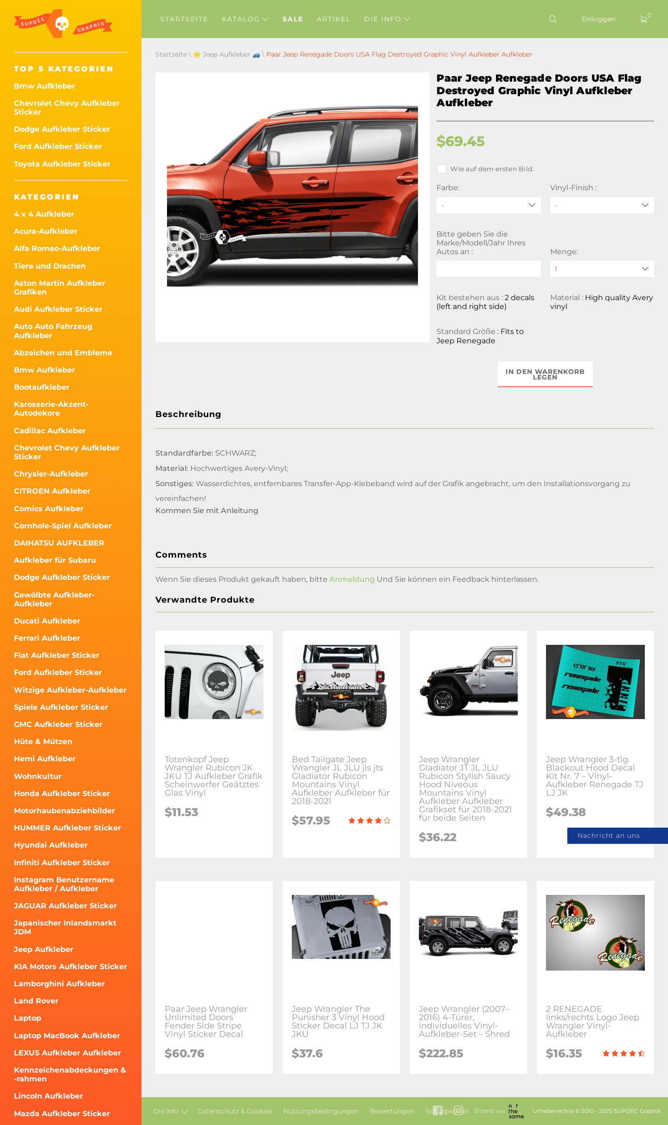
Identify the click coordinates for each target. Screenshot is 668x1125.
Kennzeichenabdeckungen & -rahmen (70, 1074)
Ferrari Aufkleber (47, 638)
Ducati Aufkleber (47, 621)
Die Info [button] (387, 19)
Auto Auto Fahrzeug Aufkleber (53, 331)
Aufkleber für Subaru (55, 560)
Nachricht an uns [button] (609, 835)
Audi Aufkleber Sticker (58, 309)
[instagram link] (458, 1111)
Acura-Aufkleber (45, 231)
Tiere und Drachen (50, 266)
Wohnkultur (38, 776)
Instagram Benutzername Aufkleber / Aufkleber (64, 884)
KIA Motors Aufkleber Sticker (70, 966)
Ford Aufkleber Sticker (58, 146)
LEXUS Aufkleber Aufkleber (67, 1052)
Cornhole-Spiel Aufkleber (63, 525)
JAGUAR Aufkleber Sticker (65, 905)
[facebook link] (438, 1111)
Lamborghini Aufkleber (59, 983)
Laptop (27, 1018)
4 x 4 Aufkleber (44, 214)
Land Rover (36, 1000)
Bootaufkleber (42, 387)
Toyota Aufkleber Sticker (62, 164)
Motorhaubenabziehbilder (64, 810)
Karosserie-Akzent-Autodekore (51, 409)
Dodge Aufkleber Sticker (62, 129)
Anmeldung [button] (352, 579)
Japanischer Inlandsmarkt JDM (65, 927)
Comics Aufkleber (49, 508)
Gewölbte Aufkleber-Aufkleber (54, 599)
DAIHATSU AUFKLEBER (59, 543)
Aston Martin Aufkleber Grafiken (59, 287)
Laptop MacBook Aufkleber (67, 1035)
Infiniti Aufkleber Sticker (62, 862)
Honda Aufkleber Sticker (62, 793)
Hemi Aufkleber (45, 758)
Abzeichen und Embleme (63, 352)
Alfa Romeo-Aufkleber (57, 248)
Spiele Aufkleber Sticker (61, 707)
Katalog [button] (245, 19)
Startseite (184, 19)
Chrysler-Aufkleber (51, 473)
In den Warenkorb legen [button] (545, 374)
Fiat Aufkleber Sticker (56, 655)
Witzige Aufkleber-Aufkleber (70, 690)
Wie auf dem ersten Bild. (485, 169)
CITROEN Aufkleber (52, 491)
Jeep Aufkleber (43, 949)
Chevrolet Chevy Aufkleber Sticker (67, 107)
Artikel (334, 19)
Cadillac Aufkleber (50, 430)
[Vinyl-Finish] (602, 205)
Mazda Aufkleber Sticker (62, 1113)
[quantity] (602, 269)
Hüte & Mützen (43, 741)
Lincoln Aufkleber (48, 1096)
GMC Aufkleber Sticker (58, 724)
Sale (293, 19)
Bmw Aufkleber (44, 86)
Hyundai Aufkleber (51, 845)
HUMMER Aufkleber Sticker (67, 827)
